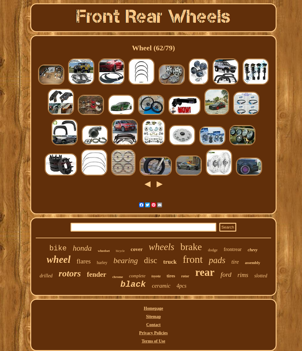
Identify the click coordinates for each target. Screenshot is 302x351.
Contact (153, 325)
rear (204, 272)
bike (58, 248)
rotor (185, 276)
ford (226, 274)
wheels (161, 247)
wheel (59, 259)
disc (150, 260)
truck (170, 262)
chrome (117, 277)
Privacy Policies (153, 333)
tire (235, 262)
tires (171, 275)
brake (191, 246)
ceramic (161, 285)
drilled (46, 275)
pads (217, 260)
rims (242, 275)
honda (82, 248)
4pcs (182, 286)
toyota (156, 276)
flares (84, 261)
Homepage (153, 308)
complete (137, 275)
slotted (260, 275)
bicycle (120, 250)
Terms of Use (153, 341)
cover (137, 249)
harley (102, 262)
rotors (69, 273)
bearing (125, 260)
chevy (253, 250)
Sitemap (153, 316)
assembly (252, 262)
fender (96, 274)
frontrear (232, 249)
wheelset (104, 250)
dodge (212, 250)
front (193, 259)
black (133, 284)
